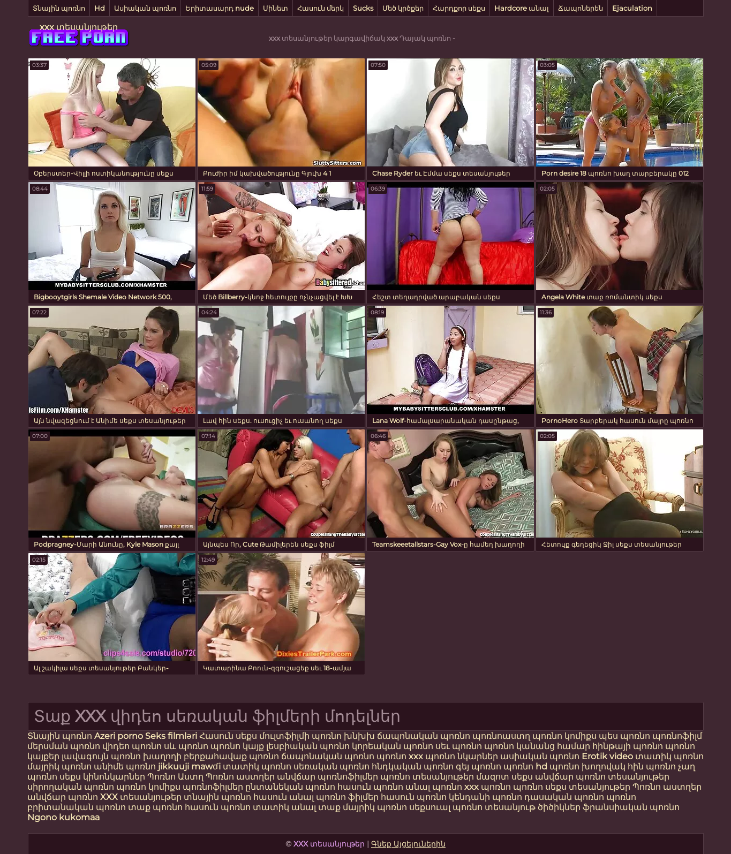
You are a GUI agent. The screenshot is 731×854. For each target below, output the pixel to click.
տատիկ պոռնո (669, 756)
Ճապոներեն (580, 8)
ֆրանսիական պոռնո (631, 807)
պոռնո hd (525, 766)
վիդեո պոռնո (132, 746)
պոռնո (528, 787)
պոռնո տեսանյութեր (427, 777)
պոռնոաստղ (501, 736)
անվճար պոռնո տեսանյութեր (602, 777)
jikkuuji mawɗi (189, 766)
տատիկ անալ (284, 807)
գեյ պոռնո (478, 766)
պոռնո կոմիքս (564, 736)
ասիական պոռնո (539, 756)
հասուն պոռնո (370, 787)
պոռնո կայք (237, 746)
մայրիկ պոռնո (59, 766)
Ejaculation (632, 8)
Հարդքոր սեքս (459, 8)
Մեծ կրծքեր (403, 8)
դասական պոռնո (565, 797)
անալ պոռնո (433, 787)
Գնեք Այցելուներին (408, 844)
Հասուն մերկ (320, 8)
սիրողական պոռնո (70, 787)
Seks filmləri (172, 736)
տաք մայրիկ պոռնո (363, 807)
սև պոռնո (186, 746)
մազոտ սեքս (504, 777)
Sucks (363, 8)
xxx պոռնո (487, 787)
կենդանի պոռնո (486, 797)
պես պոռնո (624, 736)
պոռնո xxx (399, 756)
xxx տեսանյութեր (79, 27)
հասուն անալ (284, 797)
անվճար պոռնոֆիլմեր (327, 777)
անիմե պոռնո (125, 766)
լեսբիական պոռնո (308, 746)
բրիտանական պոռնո (77, 807)
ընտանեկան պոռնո (290, 787)
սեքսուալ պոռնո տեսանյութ (473, 807)
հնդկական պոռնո (413, 766)
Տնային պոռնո (59, 8)
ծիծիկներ (560, 807)
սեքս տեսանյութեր (587, 787)
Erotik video (608, 756)
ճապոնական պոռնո (423, 736)
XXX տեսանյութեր (142, 797)
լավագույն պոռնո (101, 756)
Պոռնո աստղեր (240, 777)
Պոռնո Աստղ (175, 777)
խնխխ (360, 736)
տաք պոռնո (155, 807)
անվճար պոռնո (62, 797)
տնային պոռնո (217, 797)
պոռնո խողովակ (587, 766)
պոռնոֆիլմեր (213, 787)
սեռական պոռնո (331, 766)
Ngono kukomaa (63, 817)
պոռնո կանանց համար (537, 746)
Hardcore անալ (521, 8)
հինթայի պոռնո (627, 746)
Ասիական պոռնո (145, 8)
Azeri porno (119, 736)
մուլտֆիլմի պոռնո (300, 736)
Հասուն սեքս (229, 736)
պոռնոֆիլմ (677, 736)
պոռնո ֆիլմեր (348, 797)
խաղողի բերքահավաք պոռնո (211, 756)
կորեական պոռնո (392, 746)
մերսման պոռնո (63, 746)
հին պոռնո (652, 766)
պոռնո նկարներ (461, 756)
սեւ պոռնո (458, 746)
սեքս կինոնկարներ (102, 777)
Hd (99, 8)
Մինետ (275, 8)
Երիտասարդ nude (219, 8)
